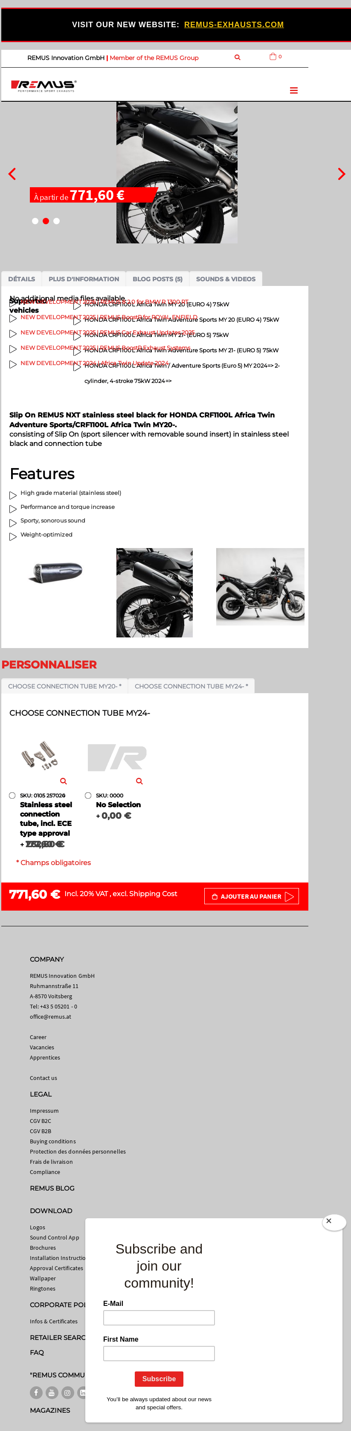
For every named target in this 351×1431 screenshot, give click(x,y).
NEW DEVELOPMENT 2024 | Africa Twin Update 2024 (94, 363)
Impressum (44, 1110)
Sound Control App (54, 1237)
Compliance (45, 1172)
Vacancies (42, 1047)
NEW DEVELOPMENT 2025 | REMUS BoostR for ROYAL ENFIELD (108, 317)
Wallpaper (43, 1278)
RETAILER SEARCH (60, 1338)
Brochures (43, 1247)
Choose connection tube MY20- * (64, 686)
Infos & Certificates (54, 1321)
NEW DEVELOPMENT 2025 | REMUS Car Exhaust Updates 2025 (107, 332)
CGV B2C (40, 1121)
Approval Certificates (56, 1268)
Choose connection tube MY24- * (191, 686)
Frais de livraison (51, 1161)
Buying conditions (53, 1141)
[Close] (334, 1224)
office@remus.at (51, 1016)
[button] (35, 221)
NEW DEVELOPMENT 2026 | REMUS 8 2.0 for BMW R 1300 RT (104, 301)
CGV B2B (40, 1131)
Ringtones (43, 1288)
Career (38, 1037)
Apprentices (45, 1057)
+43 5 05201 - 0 (58, 1006)
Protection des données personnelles (78, 1151)
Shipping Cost (153, 894)
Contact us (44, 1078)
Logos (37, 1227)
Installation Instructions (61, 1258)
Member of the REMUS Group (154, 58)
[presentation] (11, 172)
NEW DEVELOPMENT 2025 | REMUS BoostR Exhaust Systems (105, 347)
